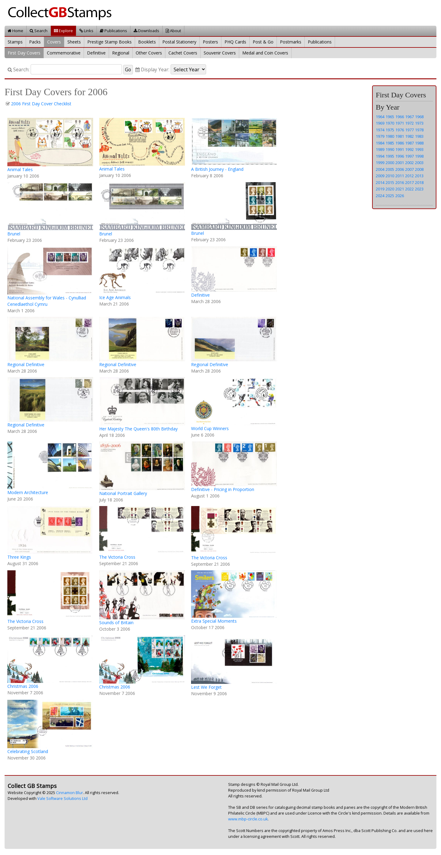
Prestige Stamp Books (109, 42)
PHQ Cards (235, 42)
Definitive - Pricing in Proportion (222, 489)
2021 (399, 189)
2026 (399, 195)
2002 (409, 162)
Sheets (74, 42)
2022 (409, 189)
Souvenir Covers (220, 53)
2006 (399, 169)
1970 (390, 123)
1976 (399, 130)
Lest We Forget (206, 687)
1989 (380, 149)
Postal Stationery (179, 42)
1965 (390, 116)
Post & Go (263, 42)
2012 (409, 175)
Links (86, 30)
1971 (399, 123)
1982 (409, 136)
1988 (419, 143)
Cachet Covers (182, 53)
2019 (380, 189)
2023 (419, 189)
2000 (390, 162)
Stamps (15, 42)
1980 (390, 136)
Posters (210, 42)
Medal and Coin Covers (265, 53)
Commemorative (64, 53)
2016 (399, 182)
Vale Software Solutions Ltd (62, 798)
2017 (409, 182)
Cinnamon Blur (69, 792)
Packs (35, 42)
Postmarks (290, 42)
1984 (380, 143)
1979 (380, 136)
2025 (390, 195)
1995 (390, 156)
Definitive (96, 53)
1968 (419, 116)
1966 (399, 116)
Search (38, 30)
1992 (409, 149)
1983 (419, 136)
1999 (380, 162)
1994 (380, 156)
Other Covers (149, 53)
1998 (419, 156)
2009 (380, 175)
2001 (399, 162)
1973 (419, 123)
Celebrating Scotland (27, 751)
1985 (390, 143)
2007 (409, 169)
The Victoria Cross (117, 557)
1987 (409, 143)
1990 (390, 149)
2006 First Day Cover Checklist (41, 104)
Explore (63, 30)
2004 (380, 169)
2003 (419, 162)
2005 (390, 169)
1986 (399, 143)
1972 (409, 123)
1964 (380, 116)
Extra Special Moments (214, 621)
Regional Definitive (25, 364)
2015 (390, 182)
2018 (419, 182)
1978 (419, 130)
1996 (399, 156)
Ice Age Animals (115, 297)
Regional (120, 53)
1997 (409, 156)
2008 (419, 169)
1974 (380, 130)
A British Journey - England (217, 169)
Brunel (13, 234)
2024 (380, 195)
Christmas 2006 (22, 686)
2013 (419, 175)
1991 (399, 149)
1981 (399, 136)
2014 (380, 182)
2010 (390, 175)
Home (15, 30)
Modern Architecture (27, 492)
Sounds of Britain (116, 622)
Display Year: (152, 69)
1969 (380, 123)
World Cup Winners (210, 428)
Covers (54, 42)
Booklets (147, 42)
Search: (18, 69)
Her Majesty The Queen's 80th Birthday (138, 429)
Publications (113, 30)
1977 (409, 130)
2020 (390, 189)
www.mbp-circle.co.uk (248, 819)
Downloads (146, 30)
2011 (399, 175)
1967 (409, 116)
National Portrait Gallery (123, 493)
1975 (390, 130)
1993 (419, 149)
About (173, 30)
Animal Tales (20, 169)
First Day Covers (24, 53)
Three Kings (19, 557)
